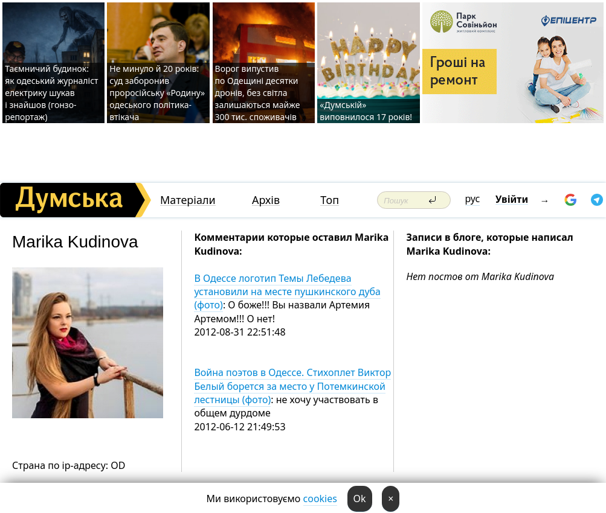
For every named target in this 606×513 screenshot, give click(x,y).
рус (472, 198)
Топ (329, 200)
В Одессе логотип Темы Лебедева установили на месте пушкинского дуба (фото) (287, 292)
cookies (320, 498)
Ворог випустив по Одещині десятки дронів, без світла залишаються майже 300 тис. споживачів (257, 93)
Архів (266, 200)
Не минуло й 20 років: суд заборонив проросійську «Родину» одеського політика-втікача (157, 93)
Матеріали (188, 200)
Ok (359, 498)
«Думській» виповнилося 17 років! (366, 111)
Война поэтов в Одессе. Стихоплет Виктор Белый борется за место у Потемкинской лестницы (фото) (292, 386)
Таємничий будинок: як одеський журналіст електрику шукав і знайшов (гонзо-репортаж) (51, 93)
